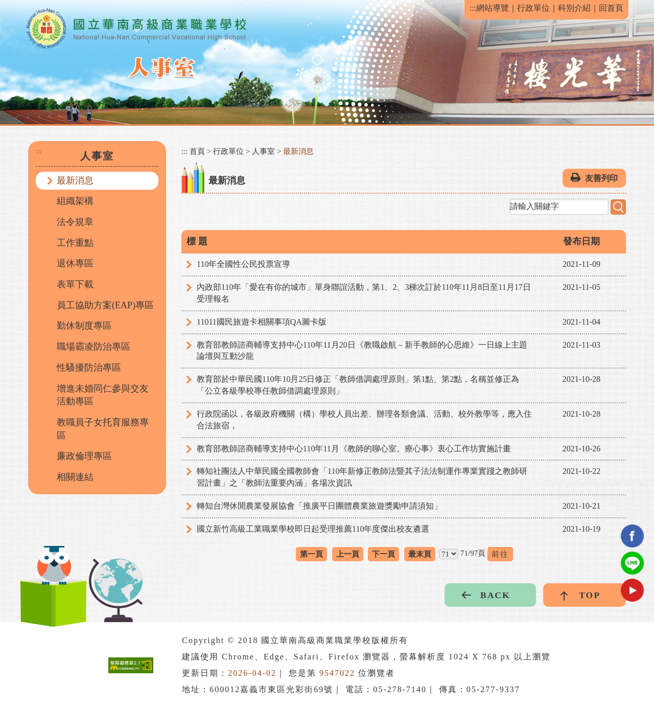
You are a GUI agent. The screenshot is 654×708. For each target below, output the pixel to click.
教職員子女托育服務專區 (103, 429)
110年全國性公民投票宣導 (243, 264)
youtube (632, 590)
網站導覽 (492, 8)
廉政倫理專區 (84, 456)
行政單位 (533, 8)
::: (473, 8)
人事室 (263, 151)
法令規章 (75, 222)
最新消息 (75, 180)
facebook (632, 535)
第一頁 (311, 554)
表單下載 (75, 284)
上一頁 (347, 554)
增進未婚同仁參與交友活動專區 (103, 395)
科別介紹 (574, 8)
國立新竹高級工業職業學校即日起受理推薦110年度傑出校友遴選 (313, 528)
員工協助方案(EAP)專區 (105, 305)
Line (632, 563)
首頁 (197, 151)
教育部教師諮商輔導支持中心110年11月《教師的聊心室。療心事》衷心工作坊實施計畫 (354, 448)
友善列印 (601, 178)
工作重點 (75, 243)
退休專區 (75, 263)
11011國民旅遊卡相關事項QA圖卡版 (261, 321)
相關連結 (75, 477)
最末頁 (419, 554)
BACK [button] (495, 595)
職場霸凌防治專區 (93, 346)
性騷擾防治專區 (89, 367)
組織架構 (75, 201)
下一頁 (383, 554)
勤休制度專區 (84, 326)
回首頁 (611, 8)
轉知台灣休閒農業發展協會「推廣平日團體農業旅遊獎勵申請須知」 (319, 505)
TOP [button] (589, 595)
